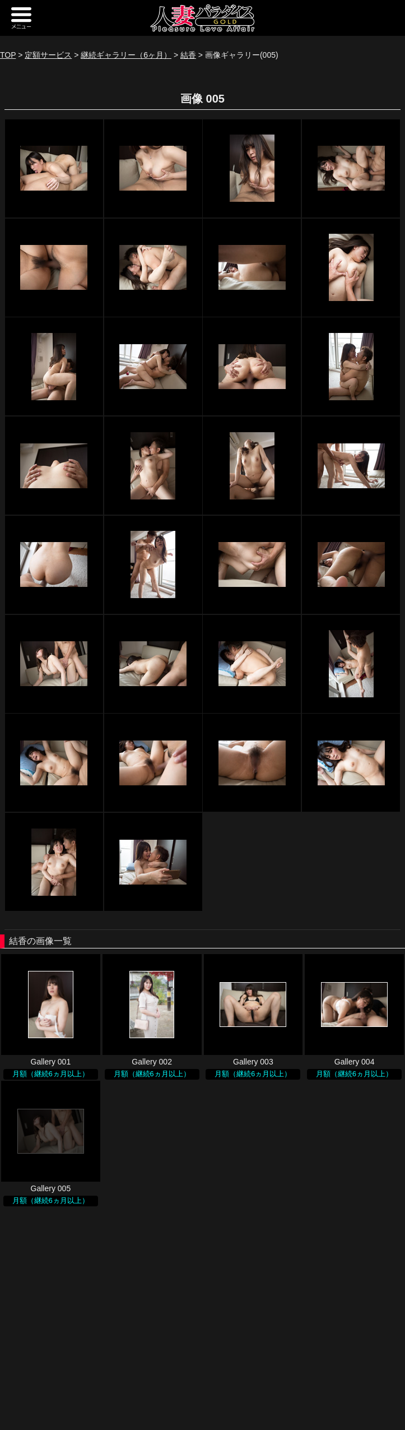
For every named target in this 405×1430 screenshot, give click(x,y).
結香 (188, 54)
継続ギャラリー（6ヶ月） (126, 54)
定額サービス (48, 54)
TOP (8, 54)
